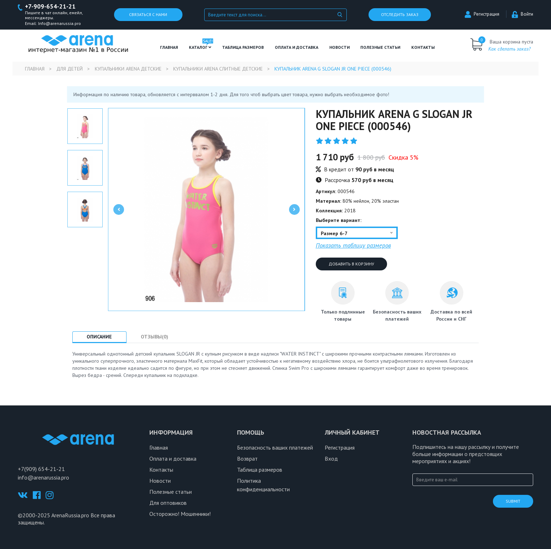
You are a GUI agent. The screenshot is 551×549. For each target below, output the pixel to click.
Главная (169, 47)
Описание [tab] (99, 336)
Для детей (70, 69)
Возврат (247, 458)
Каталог (200, 47)
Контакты (423, 47)
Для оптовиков (168, 503)
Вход (331, 458)
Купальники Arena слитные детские (219, 69)
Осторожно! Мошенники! (180, 514)
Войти (522, 14)
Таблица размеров (259, 469)
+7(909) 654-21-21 (41, 468)
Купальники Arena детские (128, 69)
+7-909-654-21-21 (50, 7)
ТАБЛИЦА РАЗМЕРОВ (243, 47)
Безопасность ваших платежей (275, 447)
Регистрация (482, 14)
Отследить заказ (399, 14)
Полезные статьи (170, 492)
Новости (339, 47)
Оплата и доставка (296, 47)
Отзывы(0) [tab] (155, 336)
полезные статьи (380, 47)
